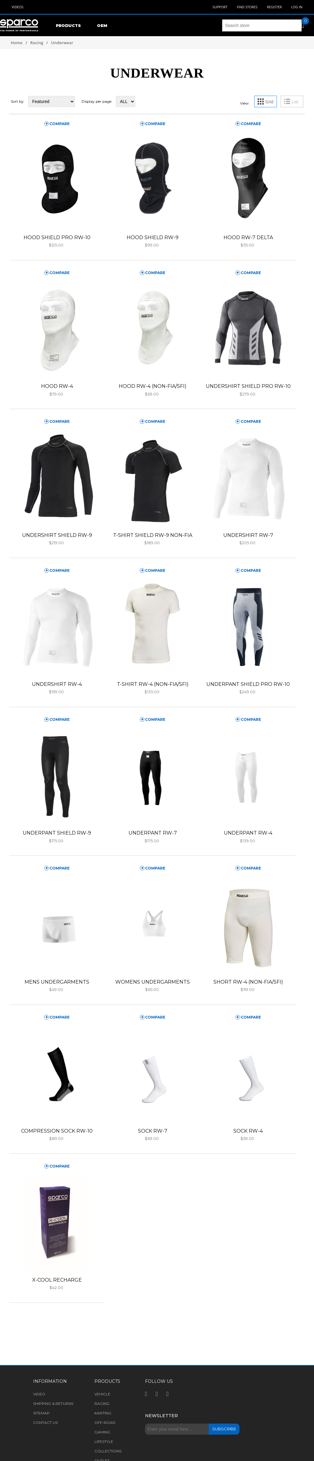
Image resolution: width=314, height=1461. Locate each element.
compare (59, 123)
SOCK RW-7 (152, 1131)
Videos (17, 7)
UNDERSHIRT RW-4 (57, 684)
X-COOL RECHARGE (57, 1280)
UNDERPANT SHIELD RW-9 (57, 833)
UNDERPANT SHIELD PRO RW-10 (248, 684)
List (295, 101)
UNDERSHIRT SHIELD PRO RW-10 (248, 386)
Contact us (45, 1422)
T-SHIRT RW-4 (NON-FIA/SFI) (153, 684)
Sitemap (41, 1413)
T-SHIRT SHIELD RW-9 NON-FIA (152, 535)
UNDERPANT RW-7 (152, 833)
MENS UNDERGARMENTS (57, 982)
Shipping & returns (53, 1403)
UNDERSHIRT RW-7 (248, 535)
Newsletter (161, 1415)
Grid (269, 101)
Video (39, 1394)
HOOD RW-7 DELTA (248, 237)
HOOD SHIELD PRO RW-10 (57, 237)
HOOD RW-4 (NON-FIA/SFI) (152, 386)
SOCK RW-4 (248, 1131)
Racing (37, 42)
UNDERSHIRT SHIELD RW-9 (57, 535)
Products (68, 25)
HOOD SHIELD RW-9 (152, 237)
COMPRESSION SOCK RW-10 (57, 1131)
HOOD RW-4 (57, 386)
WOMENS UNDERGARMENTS (152, 982)
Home (16, 42)
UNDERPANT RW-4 (248, 833)
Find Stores (247, 7)
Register (274, 7)
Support (220, 7)
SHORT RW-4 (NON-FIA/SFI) (248, 982)
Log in (296, 7)
